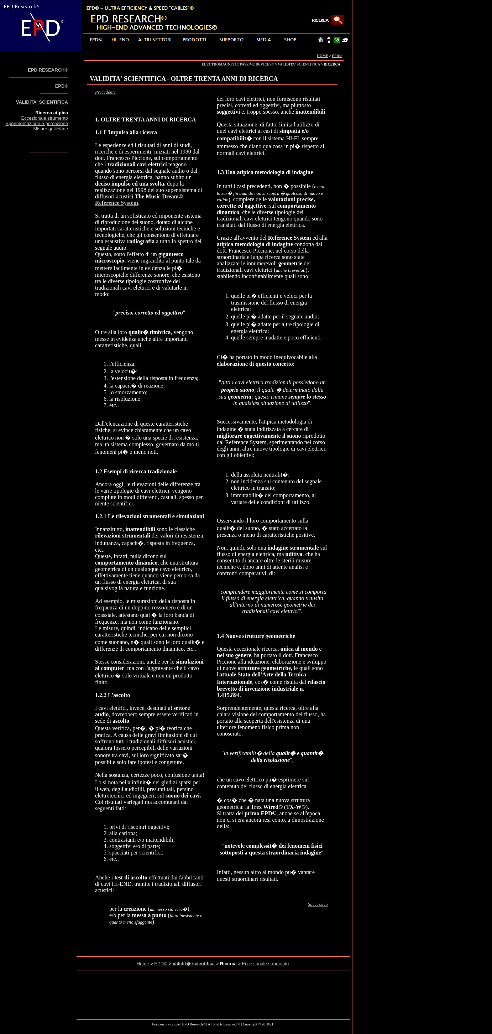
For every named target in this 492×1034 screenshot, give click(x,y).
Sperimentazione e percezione (36, 123)
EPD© (337, 56)
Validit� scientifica (194, 963)
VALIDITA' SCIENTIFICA (299, 64)
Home (143, 963)
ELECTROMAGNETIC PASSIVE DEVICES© (237, 64)
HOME (322, 56)
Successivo (318, 904)
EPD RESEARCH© (48, 70)
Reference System (116, 203)
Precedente (105, 92)
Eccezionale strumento (44, 118)
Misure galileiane (50, 128)
